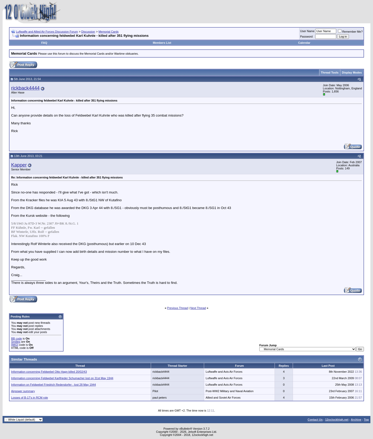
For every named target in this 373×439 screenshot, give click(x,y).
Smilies (15, 341)
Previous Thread (177, 308)
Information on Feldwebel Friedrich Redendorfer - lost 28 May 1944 (53, 384)
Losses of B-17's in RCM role (29, 397)
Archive (356, 419)
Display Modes (352, 72)
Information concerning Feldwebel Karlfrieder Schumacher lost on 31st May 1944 (62, 378)
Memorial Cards (108, 31)
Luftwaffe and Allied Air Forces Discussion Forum (47, 31)
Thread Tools (330, 72)
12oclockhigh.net (336, 419)
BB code (16, 338)
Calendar (304, 42)
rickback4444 (25, 88)
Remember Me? (350, 31)
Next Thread (198, 308)
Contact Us (314, 419)
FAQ (44, 42)
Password (306, 36)
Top (366, 419)
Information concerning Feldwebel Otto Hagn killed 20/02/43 (49, 371)
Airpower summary (23, 391)
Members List (162, 42)
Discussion (88, 31)
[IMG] (14, 344)
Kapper (19, 165)
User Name (307, 31)
